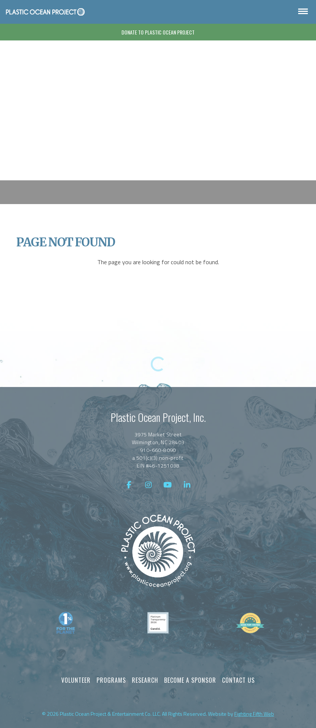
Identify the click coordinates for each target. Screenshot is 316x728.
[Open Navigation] (303, 12)
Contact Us (238, 680)
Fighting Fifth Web (254, 714)
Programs (111, 680)
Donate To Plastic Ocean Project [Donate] (158, 32)
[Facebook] (129, 485)
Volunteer (76, 680)
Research (145, 680)
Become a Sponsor (190, 680)
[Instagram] (148, 485)
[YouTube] (168, 485)
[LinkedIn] (187, 485)
